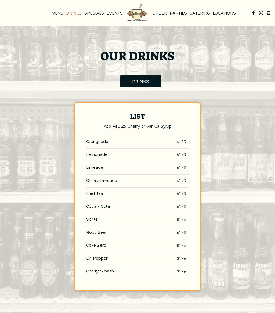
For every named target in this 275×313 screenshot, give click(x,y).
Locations (224, 13)
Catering (200, 13)
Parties (178, 13)
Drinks (74, 13)
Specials (94, 13)
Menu (57, 13)
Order (159, 13)
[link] (137, 12)
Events (115, 13)
